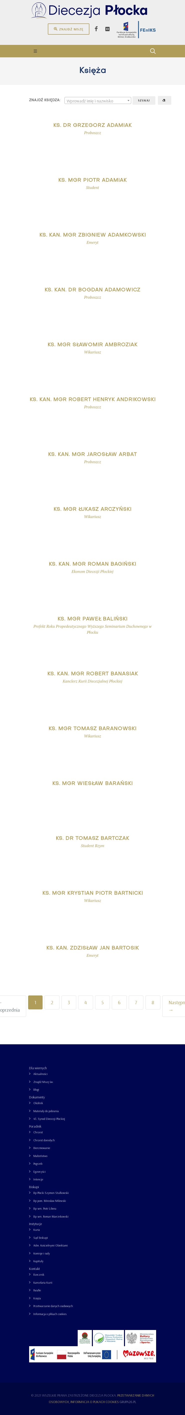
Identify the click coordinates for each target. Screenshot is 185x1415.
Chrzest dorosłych (44, 1140)
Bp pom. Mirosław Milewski (49, 1201)
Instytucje (35, 1224)
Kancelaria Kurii (42, 1282)
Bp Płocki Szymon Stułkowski (51, 1193)
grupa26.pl (128, 1402)
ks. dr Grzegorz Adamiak (92, 125)
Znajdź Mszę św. (43, 1082)
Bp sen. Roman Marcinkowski (50, 1216)
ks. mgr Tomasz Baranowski (92, 728)
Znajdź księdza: (45, 100)
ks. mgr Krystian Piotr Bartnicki (92, 893)
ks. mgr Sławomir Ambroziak (92, 345)
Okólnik (38, 1103)
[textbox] (98, 100)
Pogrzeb (37, 1163)
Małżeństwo (40, 1156)
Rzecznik (38, 1274)
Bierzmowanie (41, 1148)
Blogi (36, 1089)
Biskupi (34, 1187)
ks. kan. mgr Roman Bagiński (92, 564)
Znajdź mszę (68, 29)
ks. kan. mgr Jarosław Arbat (92, 454)
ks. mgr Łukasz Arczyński (92, 509)
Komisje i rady (41, 1253)
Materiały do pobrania (46, 1111)
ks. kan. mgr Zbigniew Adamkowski (92, 235)
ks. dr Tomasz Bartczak (92, 838)
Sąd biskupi (40, 1237)
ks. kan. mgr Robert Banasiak (92, 674)
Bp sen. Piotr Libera (44, 1208)
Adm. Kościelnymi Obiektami (50, 1245)
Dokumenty (37, 1097)
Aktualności (40, 1074)
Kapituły (38, 1261)
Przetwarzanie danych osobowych (53, 1306)
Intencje (38, 1179)
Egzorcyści (39, 1171)
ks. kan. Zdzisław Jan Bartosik (92, 948)
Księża (37, 1298)
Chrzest (38, 1132)
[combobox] (97, 100)
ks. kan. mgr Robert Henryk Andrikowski (93, 399)
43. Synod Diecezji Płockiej (49, 1119)
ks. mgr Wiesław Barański (92, 783)
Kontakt (34, 1268)
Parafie (37, 1290)
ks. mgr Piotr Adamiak (92, 180)
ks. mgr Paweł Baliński (92, 619)
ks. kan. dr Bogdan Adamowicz (92, 290)
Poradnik (35, 1126)
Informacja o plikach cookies (49, 1314)
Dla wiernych (38, 1068)
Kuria (36, 1230)
